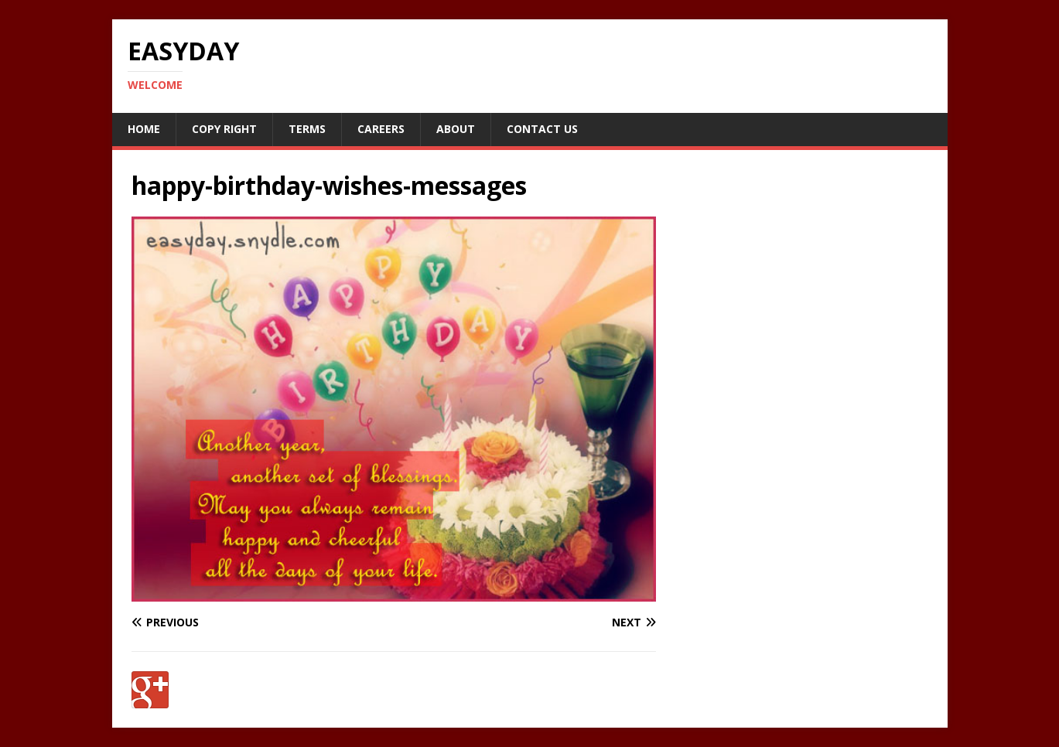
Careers (381, 128)
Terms (307, 128)
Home (144, 128)
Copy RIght (224, 128)
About (455, 128)
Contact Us (542, 128)
